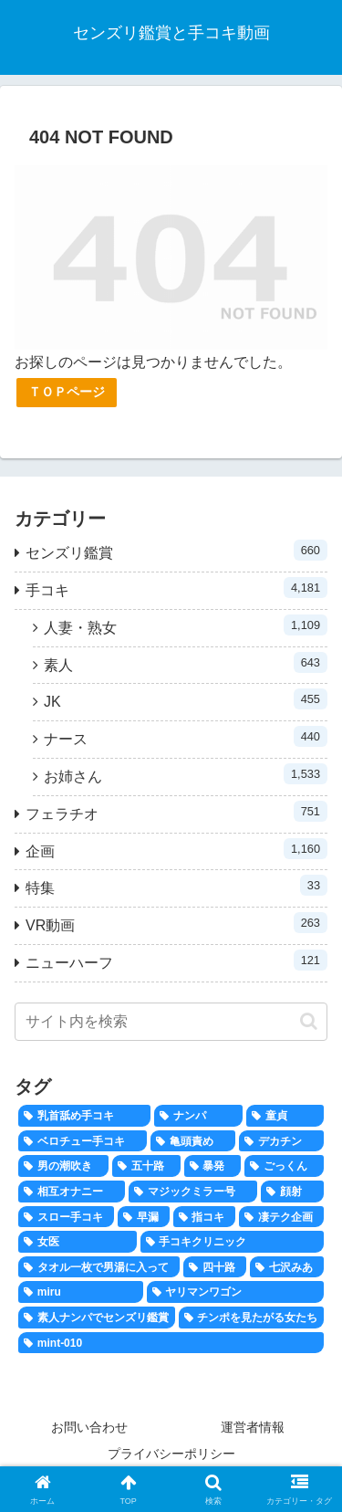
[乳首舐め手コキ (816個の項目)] (84, 1116)
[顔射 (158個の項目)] (292, 1191)
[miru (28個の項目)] (80, 1292)
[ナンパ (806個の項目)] (198, 1116)
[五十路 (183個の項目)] (146, 1166)
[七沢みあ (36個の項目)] (287, 1267)
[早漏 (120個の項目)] (144, 1217)
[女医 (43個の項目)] (77, 1242)
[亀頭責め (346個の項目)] (192, 1141)
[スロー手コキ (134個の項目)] (66, 1217)
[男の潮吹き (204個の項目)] (63, 1166)
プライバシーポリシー (171, 1453)
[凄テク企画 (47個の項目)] (281, 1217)
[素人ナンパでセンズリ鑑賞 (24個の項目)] (96, 1317)
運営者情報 (253, 1427)
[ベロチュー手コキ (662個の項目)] (82, 1141)
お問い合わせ (89, 1427)
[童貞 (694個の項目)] (285, 1116)
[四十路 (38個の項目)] (214, 1267)
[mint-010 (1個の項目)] (171, 1343)
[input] (171, 1022)
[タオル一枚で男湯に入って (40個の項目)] (99, 1267)
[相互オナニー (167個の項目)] (71, 1191)
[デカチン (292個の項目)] (281, 1141)
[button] (309, 1021)
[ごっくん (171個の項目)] (284, 1166)
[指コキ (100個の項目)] (204, 1217)
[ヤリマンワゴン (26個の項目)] (236, 1292)
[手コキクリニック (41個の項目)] (232, 1242)
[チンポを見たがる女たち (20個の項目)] (252, 1317)
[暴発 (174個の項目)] (213, 1166)
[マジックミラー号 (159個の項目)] (193, 1191)
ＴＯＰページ (66, 391)
